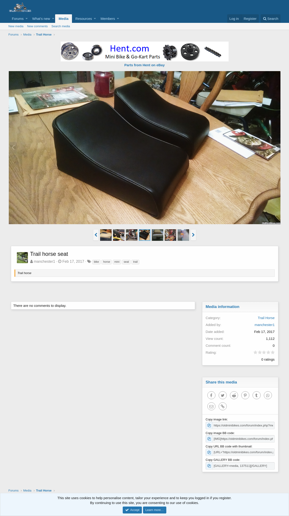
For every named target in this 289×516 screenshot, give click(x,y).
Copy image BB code (220, 433)
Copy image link (216, 419)
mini (116, 261)
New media (16, 26)
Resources (83, 19)
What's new (41, 19)
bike (96, 261)
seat (126, 261)
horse (106, 261)
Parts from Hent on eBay (144, 65)
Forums (18, 19)
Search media (60, 26)
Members (108, 19)
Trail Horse (266, 318)
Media (64, 19)
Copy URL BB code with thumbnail (229, 446)
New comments (37, 26)
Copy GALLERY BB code (222, 460)
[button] (26, 18)
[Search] (271, 18)
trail (135, 261)
